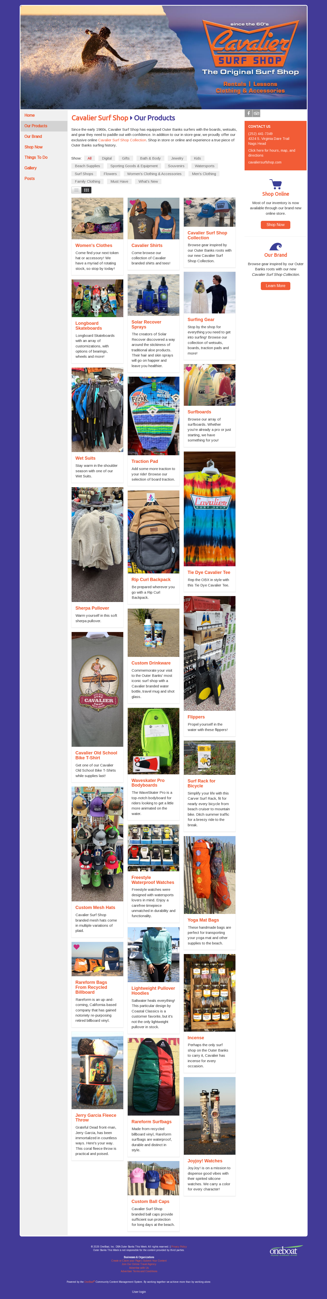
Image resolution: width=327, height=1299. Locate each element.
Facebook (248, 114)
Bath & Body (150, 158)
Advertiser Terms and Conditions (139, 1271)
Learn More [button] (275, 286)
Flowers (110, 174)
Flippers (196, 716)
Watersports (205, 166)
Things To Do (35, 157)
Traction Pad (145, 461)
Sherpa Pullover (92, 608)
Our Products (35, 126)
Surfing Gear (201, 319)
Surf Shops (84, 174)
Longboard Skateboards (89, 326)
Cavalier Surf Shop (99, 118)
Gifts (126, 158)
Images (86, 190)
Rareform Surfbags (152, 1121)
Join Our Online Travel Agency (139, 1264)
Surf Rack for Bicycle (202, 783)
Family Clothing (87, 181)
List (76, 190)
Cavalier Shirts (147, 245)
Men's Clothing (204, 174)
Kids (197, 158)
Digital (107, 158)
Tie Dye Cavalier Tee (209, 572)
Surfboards (199, 411)
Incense (196, 1037)
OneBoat (89, 1282)
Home (29, 115)
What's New (148, 181)
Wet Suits (86, 458)
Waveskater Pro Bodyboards (148, 783)
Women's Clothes (94, 245)
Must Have (119, 181)
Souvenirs (176, 166)
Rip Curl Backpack (151, 579)
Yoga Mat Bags (203, 920)
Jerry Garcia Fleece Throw (96, 1118)
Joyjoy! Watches (205, 1160)
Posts (29, 179)
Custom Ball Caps (151, 1201)
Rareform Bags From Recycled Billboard (91, 987)
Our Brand (33, 136)
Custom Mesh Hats (95, 907)
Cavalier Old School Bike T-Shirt (96, 755)
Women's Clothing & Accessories (154, 174)
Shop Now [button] (275, 225)
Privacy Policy (179, 1246)
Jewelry (177, 158)
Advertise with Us (139, 1268)
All (90, 158)
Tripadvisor (256, 114)
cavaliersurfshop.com (264, 162)
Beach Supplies (87, 166)
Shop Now (33, 147)
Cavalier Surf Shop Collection (122, 140)
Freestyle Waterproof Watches (153, 880)
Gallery (30, 168)
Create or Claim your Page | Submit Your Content (139, 1260)
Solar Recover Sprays (146, 324)
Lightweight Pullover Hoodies (153, 991)
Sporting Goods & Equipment (134, 166)
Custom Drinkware (151, 663)
